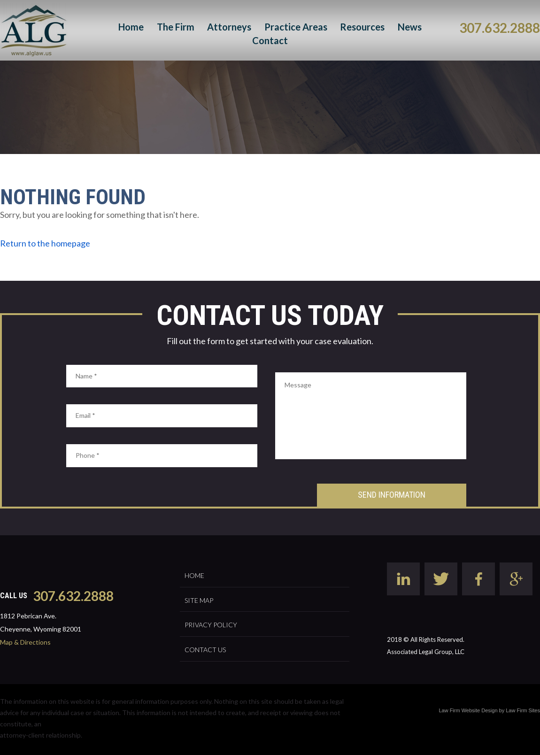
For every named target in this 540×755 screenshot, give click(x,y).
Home (131, 26)
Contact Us (205, 650)
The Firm (175, 26)
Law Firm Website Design (468, 710)
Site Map (199, 600)
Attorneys (229, 26)
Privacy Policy (211, 625)
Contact (270, 40)
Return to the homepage (45, 243)
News (410, 26)
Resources (362, 26)
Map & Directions (25, 642)
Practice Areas (295, 26)
